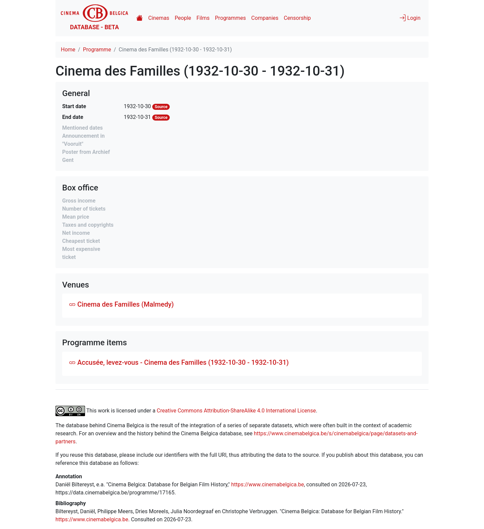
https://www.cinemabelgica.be (267, 484)
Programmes (230, 18)
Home (68, 49)
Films (203, 18)
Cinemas (158, 18)
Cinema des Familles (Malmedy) (121, 304)
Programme (97, 49)
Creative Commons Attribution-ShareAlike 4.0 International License (236, 410)
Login (409, 17)
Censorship (297, 18)
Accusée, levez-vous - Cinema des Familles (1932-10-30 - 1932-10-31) (179, 362)
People (183, 18)
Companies (265, 18)
